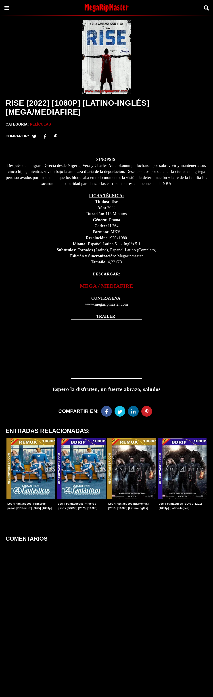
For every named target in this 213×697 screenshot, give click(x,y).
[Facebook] (106, 411)
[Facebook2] (45, 136)
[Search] (206, 8)
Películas (40, 124)
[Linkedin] (133, 411)
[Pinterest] (55, 136)
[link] (106, 286)
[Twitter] (34, 136)
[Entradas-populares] (30, 468)
